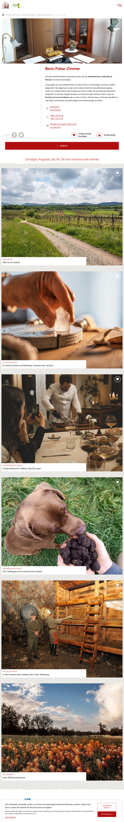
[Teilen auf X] (21, 135)
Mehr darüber (10, 817)
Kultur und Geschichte (44, 15)
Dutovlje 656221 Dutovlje (55, 108)
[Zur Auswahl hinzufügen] (84, 135)
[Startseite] (5, 5)
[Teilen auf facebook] (14, 135)
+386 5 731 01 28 (56, 118)
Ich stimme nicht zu (106, 806)
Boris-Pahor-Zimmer (59, 15)
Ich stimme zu (106, 814)
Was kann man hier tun (13, 15)
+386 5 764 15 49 (56, 115)
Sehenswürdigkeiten (29, 15)
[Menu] (119, 5)
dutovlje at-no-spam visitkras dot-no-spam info (63, 126)
